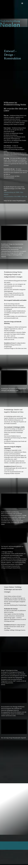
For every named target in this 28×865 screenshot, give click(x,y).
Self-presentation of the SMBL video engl (15, 196)
